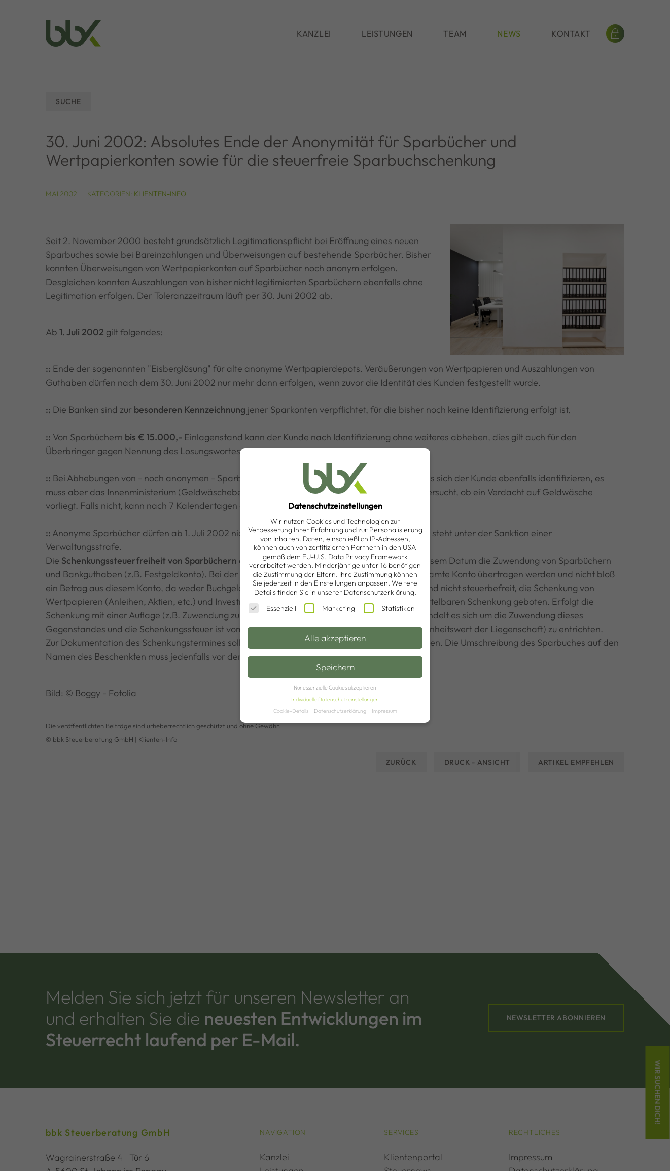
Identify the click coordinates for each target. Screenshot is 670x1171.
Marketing (329, 608)
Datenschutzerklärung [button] (340, 710)
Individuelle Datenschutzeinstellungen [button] (335, 699)
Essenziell (272, 608)
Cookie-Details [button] (291, 710)
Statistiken (389, 608)
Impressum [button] (384, 710)
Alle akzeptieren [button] (335, 638)
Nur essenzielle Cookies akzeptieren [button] (335, 687)
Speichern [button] (335, 667)
